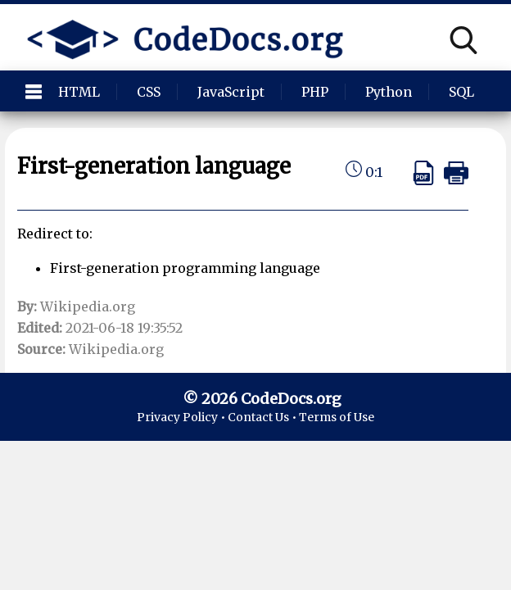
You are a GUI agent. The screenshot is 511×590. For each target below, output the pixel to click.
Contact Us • (263, 417)
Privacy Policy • (182, 417)
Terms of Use (336, 417)
